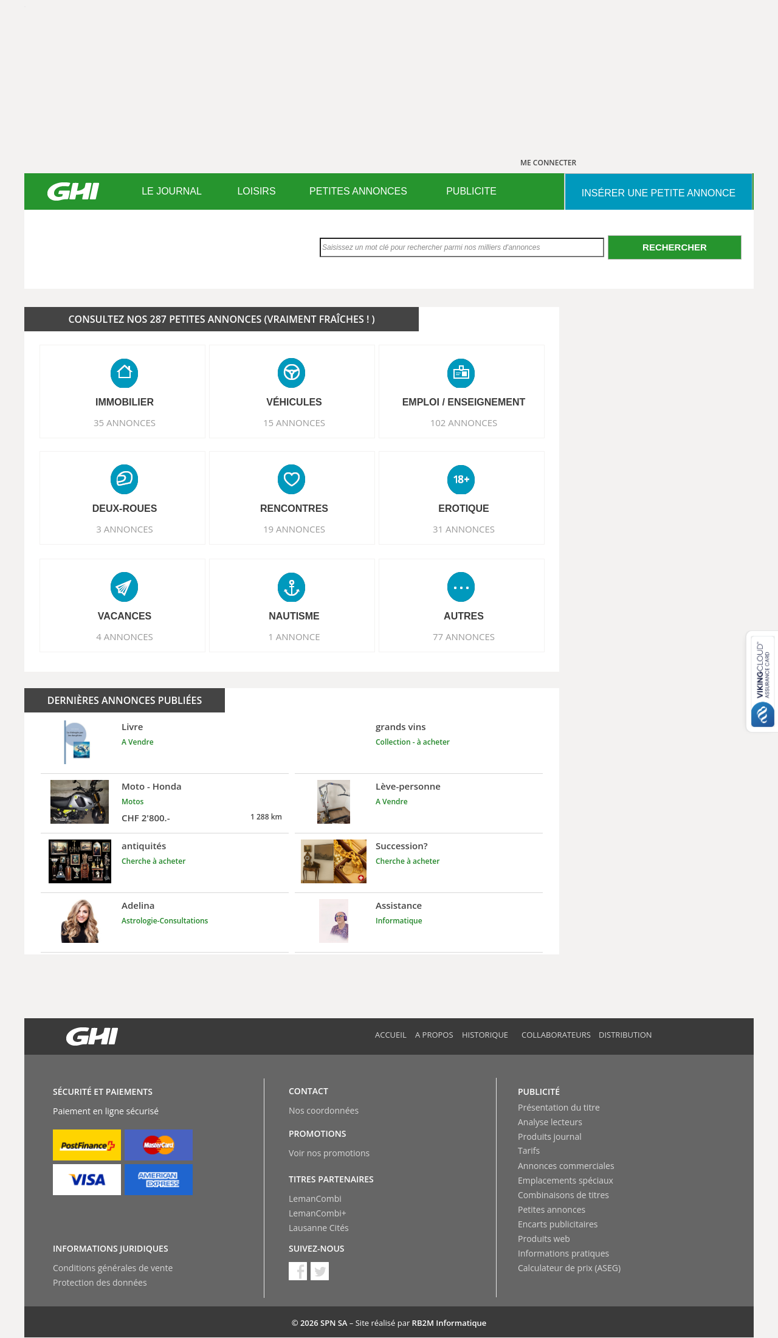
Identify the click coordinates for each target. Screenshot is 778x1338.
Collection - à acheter (413, 742)
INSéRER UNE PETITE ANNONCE (658, 193)
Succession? (402, 846)
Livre (132, 726)
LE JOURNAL (172, 191)
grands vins (401, 726)
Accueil (391, 1034)
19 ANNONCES (294, 529)
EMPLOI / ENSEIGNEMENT (464, 402)
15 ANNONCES (294, 422)
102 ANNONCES (464, 422)
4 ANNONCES (124, 636)
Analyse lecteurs (550, 1122)
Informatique (399, 921)
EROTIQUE (463, 508)
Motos (132, 801)
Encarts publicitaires (557, 1224)
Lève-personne (408, 786)
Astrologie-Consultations (165, 921)
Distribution (625, 1034)
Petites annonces (551, 1209)
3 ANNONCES (124, 529)
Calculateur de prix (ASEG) (569, 1268)
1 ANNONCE (294, 636)
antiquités (144, 846)
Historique (485, 1034)
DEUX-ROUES (124, 508)
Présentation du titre (559, 1107)
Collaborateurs (556, 1034)
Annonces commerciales (566, 1165)
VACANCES (125, 616)
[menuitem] (171, 191)
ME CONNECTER (548, 162)
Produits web (544, 1238)
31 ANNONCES (464, 529)
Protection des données (100, 1282)
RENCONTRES (294, 508)
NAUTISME (294, 616)
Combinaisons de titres (563, 1195)
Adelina (138, 905)
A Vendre (138, 742)
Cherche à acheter (153, 861)
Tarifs (529, 1150)
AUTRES (464, 616)
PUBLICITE (471, 191)
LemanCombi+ (317, 1213)
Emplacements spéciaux (565, 1180)
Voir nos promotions (329, 1153)
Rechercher (674, 247)
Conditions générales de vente (113, 1268)
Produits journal (550, 1136)
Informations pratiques (563, 1253)
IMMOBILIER (124, 402)
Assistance (399, 905)
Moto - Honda (152, 786)
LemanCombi (315, 1198)
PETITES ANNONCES (358, 191)
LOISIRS (256, 191)
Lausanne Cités (319, 1227)
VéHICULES (294, 402)
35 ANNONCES (125, 422)
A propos (434, 1034)
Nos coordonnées (324, 1110)
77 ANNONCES (464, 636)
